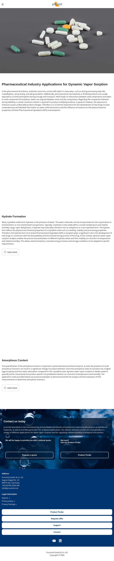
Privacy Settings (8, 504)
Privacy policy (8, 501)
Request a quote (29, 455)
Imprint (5, 498)
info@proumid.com (10, 488)
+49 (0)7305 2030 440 (10, 485)
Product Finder (84, 455)
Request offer (57, 518)
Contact (57, 532)
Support (57, 525)
